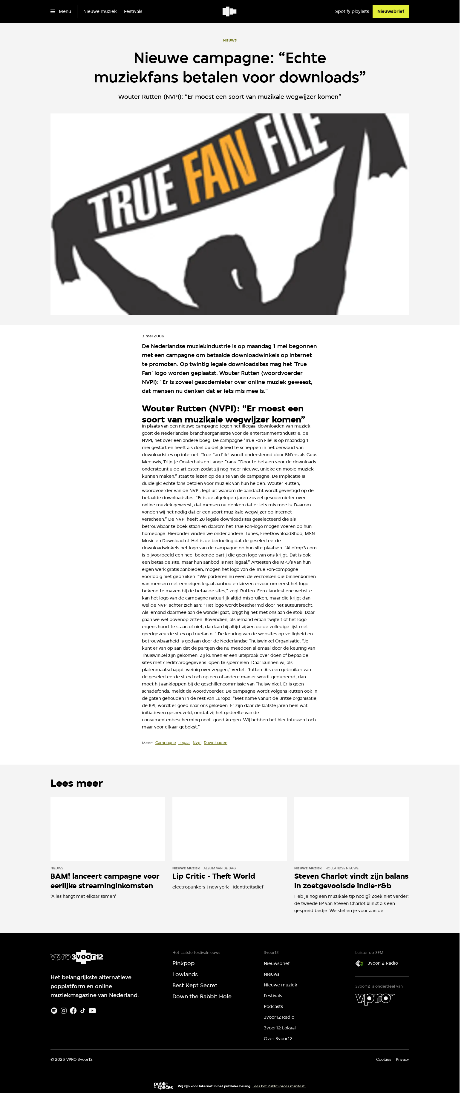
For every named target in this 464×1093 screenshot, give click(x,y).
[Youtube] (92, 1010)
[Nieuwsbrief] (391, 11)
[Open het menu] (61, 11)
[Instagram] (63, 1010)
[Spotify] (54, 1010)
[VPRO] (375, 1000)
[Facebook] (73, 1010)
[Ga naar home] (229, 11)
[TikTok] (82, 1010)
